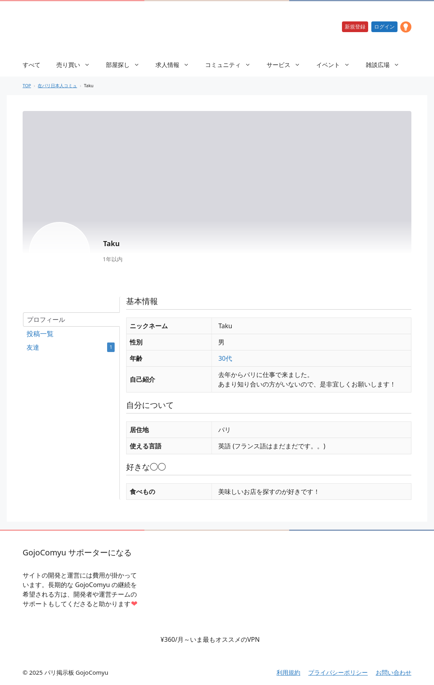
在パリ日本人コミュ (57, 85)
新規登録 (355, 26)
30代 (225, 358)
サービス (287, 65)
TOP (27, 85)
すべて (31, 65)
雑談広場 (386, 65)
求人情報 (176, 65)
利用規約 (288, 672)
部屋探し (127, 65)
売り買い (77, 65)
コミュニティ (232, 65)
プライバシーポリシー (338, 672)
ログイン (384, 26)
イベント (337, 65)
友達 (71, 347)
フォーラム (71, 334)
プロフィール (46, 319)
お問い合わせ (393, 672)
